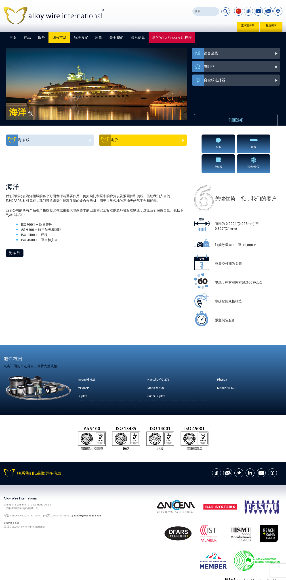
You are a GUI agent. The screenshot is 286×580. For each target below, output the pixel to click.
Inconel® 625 (88, 359)
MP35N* (84, 367)
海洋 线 (14, 232)
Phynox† (223, 359)
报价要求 (271, 25)
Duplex (83, 375)
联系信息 (138, 37)
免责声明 (9, 502)
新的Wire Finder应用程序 (172, 37)
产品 (27, 37)
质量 (98, 37)
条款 (19, 502)
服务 (41, 37)
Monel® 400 (156, 367)
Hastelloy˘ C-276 (160, 359)
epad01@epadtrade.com (89, 495)
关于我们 (116, 37)
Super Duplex (157, 375)
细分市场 (59, 37)
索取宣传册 (247, 25)
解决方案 (81, 37)
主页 (13, 37)
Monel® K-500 (228, 367)
